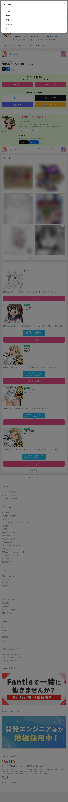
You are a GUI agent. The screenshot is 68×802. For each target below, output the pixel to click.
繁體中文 (9, 24)
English (8, 15)
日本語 (8, 11)
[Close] (64, 4)
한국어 (8, 29)
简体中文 (9, 20)
